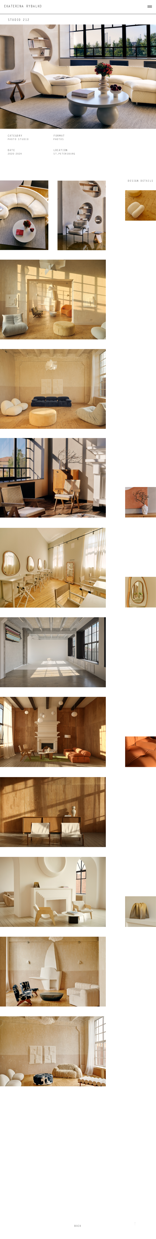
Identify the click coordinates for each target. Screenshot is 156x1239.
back (77, 1226)
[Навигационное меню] (149, 6)
